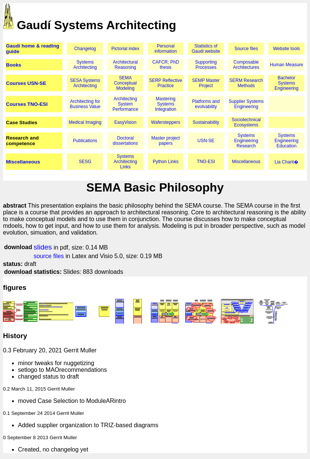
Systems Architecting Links (125, 161)
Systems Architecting (85, 64)
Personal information (166, 48)
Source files (246, 48)
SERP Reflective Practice (165, 83)
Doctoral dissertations (125, 140)
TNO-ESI (206, 161)
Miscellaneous (23, 162)
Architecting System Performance (125, 104)
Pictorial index (125, 48)
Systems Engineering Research (246, 141)
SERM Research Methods (246, 83)
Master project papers (165, 140)
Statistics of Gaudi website (206, 48)
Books (13, 65)
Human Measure (286, 64)
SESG (85, 161)
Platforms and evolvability (206, 104)
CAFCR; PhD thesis (165, 64)
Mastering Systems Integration (165, 104)
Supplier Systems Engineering (246, 104)
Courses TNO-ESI (27, 104)
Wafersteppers (165, 122)
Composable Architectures (246, 64)
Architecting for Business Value (85, 104)
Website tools (286, 48)
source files (49, 256)
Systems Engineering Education (286, 141)
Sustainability (206, 122)
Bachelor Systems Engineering (286, 83)
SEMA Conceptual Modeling (125, 83)
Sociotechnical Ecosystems (246, 122)
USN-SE (205, 140)
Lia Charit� (286, 162)
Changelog (85, 48)
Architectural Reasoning (125, 64)
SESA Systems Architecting (85, 83)
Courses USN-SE (26, 83)
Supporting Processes (206, 64)
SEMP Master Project (206, 83)
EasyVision (125, 122)
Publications (85, 140)
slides (43, 247)
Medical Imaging (85, 122)
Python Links (166, 161)
